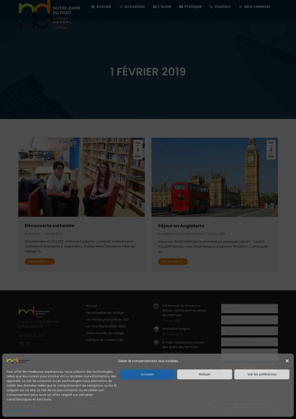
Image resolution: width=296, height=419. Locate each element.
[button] (287, 361)
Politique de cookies (22, 410)
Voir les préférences (262, 374)
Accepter (147, 374)
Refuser (205, 374)
